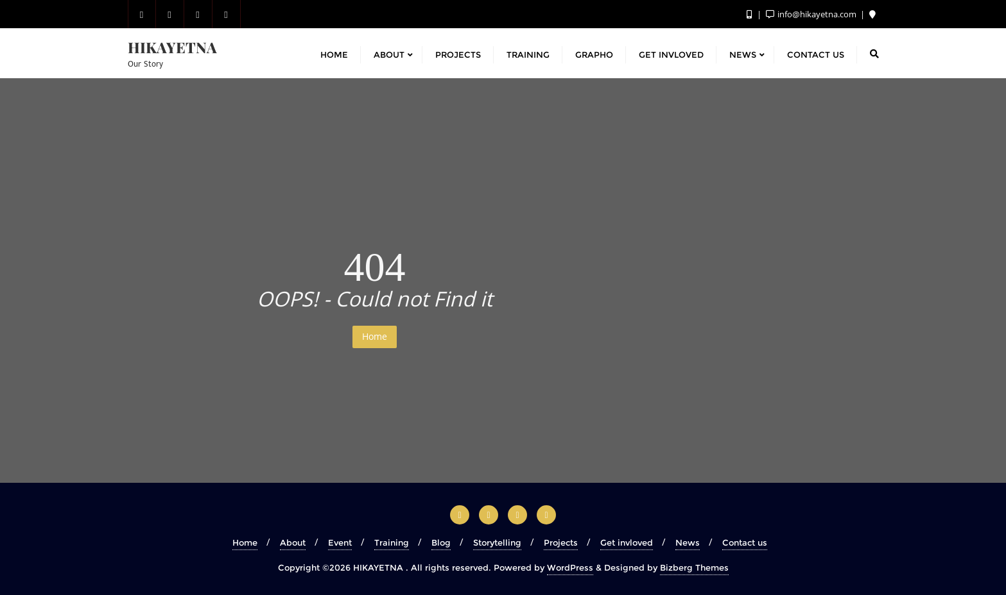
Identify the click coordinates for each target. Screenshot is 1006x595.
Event (340, 542)
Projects (561, 542)
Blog (441, 542)
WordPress (570, 567)
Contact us (744, 542)
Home (374, 336)
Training (391, 542)
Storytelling (497, 542)
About (293, 542)
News (687, 542)
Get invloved (626, 542)
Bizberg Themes (694, 567)
